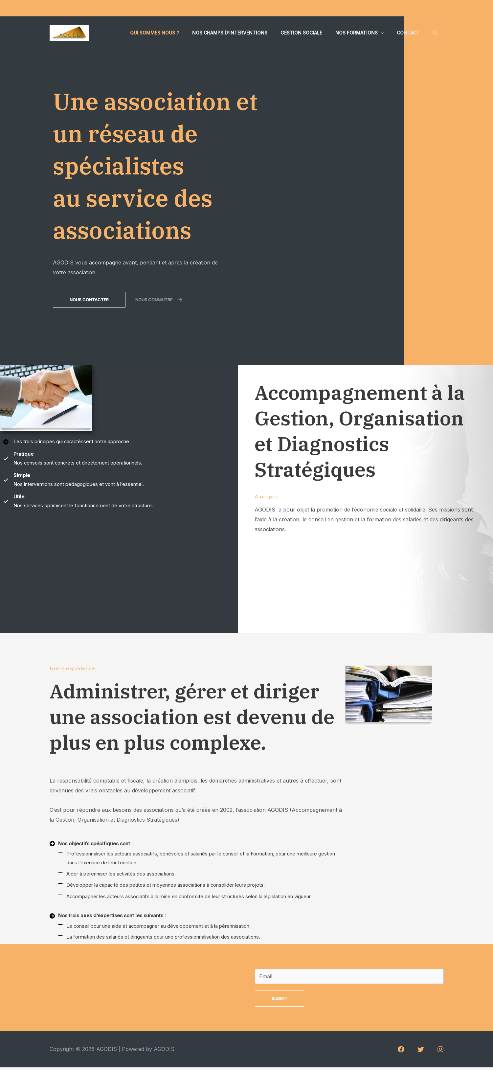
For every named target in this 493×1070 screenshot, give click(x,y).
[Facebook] (401, 1052)
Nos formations (365, 33)
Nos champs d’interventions (243, 32)
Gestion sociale (311, 32)
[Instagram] (440, 1052)
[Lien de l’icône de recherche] (435, 33)
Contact (410, 32)
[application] (387, 33)
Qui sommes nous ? (172, 32)
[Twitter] (420, 1052)
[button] (89, 300)
